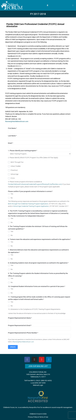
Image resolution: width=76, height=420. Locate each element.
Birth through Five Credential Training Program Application (28, 204)
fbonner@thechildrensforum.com (16, 121)
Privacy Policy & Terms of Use (38, 417)
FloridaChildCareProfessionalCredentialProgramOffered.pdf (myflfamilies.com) (35, 184)
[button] (47, 5)
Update (12, 347)
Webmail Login (38, 385)
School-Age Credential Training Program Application (31, 206)
